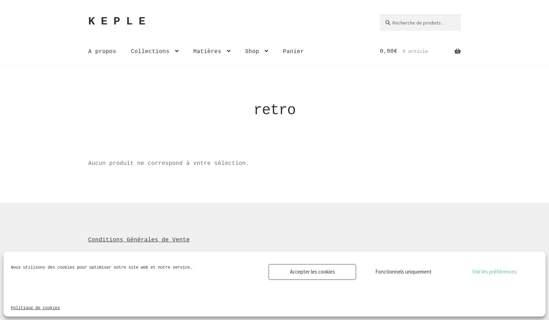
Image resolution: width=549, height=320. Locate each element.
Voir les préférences (494, 271)
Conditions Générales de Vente (139, 240)
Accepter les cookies (312, 271)
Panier (293, 51)
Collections (150, 51)
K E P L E (116, 21)
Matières (207, 51)
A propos (102, 51)
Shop (252, 51)
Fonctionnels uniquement (403, 271)
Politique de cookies (35, 307)
